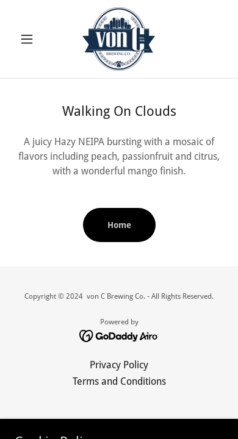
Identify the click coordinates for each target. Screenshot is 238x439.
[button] (30, 39)
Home (119, 225)
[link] (118, 39)
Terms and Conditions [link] (119, 381)
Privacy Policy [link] (119, 365)
